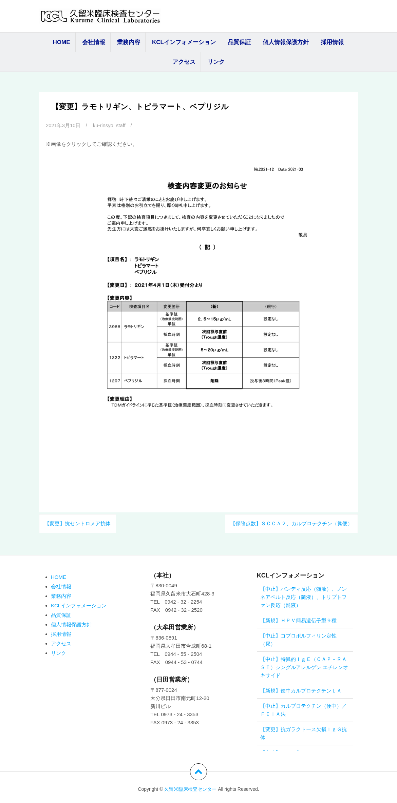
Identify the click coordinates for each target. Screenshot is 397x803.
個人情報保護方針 (286, 42)
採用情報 (332, 42)
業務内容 (128, 42)
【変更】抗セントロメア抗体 (77, 523)
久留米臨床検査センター (190, 789)
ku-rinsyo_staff (109, 125)
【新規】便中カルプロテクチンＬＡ (301, 690)
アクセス (183, 62)
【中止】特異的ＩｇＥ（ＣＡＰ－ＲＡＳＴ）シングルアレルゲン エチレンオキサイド (304, 667)
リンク (216, 62)
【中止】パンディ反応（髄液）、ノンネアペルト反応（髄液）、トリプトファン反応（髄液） (303, 597)
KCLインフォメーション (184, 42)
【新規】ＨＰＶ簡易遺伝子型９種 (298, 620)
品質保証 (239, 42)
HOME (61, 42)
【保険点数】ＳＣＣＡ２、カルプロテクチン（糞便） (291, 523)
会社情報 (93, 42)
